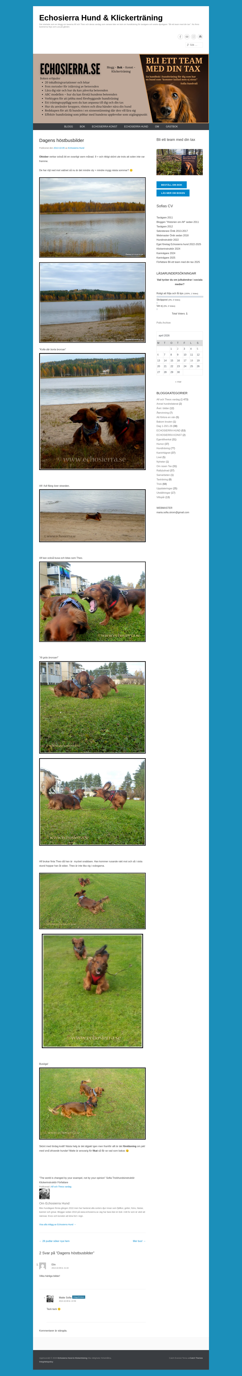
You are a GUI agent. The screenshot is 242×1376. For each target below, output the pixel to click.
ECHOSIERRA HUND (136, 126)
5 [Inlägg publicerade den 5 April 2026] (197, 349)
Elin (54, 1264)
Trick (159, 484)
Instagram (193, 36)
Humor (160, 444)
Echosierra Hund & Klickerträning (101, 17)
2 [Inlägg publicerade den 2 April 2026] (177, 349)
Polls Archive (163, 322)
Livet (159, 457)
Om (157, 126)
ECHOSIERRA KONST (104, 126)
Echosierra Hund (76, 148)
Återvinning (162, 412)
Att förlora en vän (165, 417)
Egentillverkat (163, 439)
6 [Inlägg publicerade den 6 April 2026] (158, 354)
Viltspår (160, 497)
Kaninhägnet (163, 452)
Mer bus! (139, 1241)
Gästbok (172, 126)
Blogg (68, 126)
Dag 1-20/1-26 (164, 426)
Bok (82, 126)
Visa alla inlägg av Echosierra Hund (57, 1224)
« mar (178, 381)
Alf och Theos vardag (61, 1186)
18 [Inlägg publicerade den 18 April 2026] (191, 360)
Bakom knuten (164, 421)
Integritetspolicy (46, 1362)
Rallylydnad (162, 470)
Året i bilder (162, 408)
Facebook (180, 36)
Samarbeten (163, 475)
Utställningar (163, 492)
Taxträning (162, 479)
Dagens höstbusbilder (61, 140)
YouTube (187, 36)
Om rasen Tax (164, 466)
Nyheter (160, 461)
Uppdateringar (164, 488)
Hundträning (163, 448)
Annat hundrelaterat (167, 403)
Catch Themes (196, 1358)
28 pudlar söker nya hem (54, 1241)
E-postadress (200, 36)
